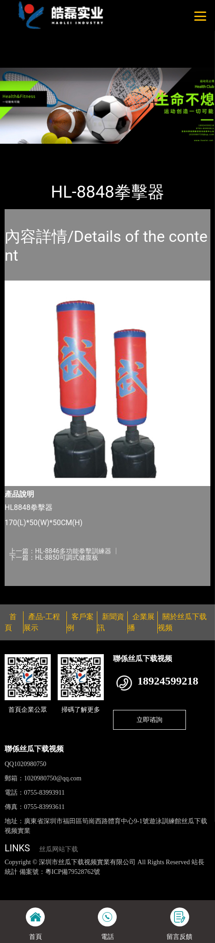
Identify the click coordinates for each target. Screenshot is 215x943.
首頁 (19, 149)
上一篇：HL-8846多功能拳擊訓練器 (60, 551)
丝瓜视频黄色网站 (105, 881)
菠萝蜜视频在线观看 (97, 891)
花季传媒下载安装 (40, 891)
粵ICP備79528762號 (73, 871)
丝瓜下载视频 (107, 149)
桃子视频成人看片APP (68, 31)
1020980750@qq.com (53, 778)
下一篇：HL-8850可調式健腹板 (53, 557)
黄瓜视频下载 (151, 881)
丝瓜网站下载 (58, 849)
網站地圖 (13, 881)
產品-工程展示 (57, 149)
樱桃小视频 (184, 891)
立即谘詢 (149, 719)
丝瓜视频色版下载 (52, 881)
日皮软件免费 (146, 891)
